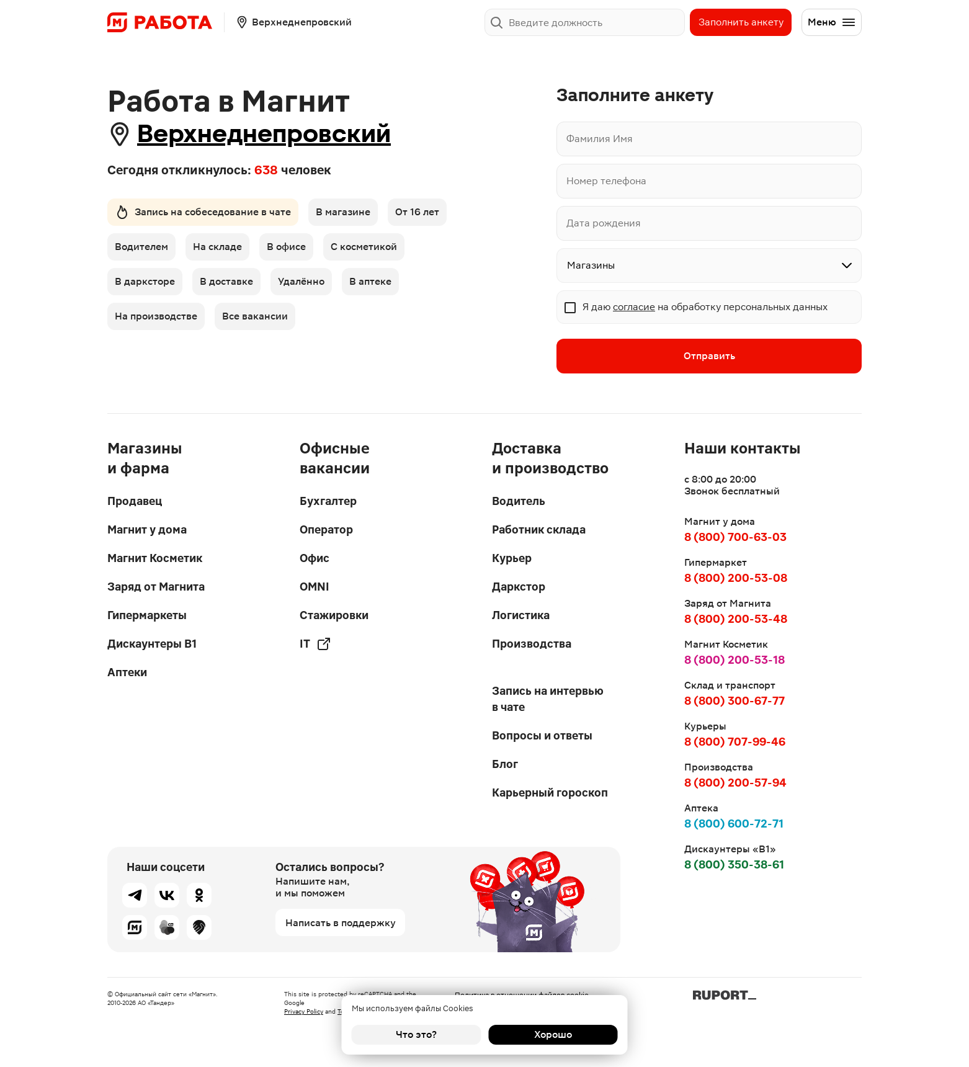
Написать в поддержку (340, 923)
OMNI (314, 586)
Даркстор (518, 586)
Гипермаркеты (147, 615)
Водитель (518, 500)
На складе (217, 246)
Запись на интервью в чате (548, 698)
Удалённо (301, 281)
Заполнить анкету (741, 22)
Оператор (326, 529)
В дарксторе (145, 281)
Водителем (141, 246)
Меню (832, 22)
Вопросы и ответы (542, 735)
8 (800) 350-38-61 (734, 864)
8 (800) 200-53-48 (735, 618)
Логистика (521, 615)
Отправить (709, 356)
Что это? (416, 1034)
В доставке (226, 281)
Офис (314, 558)
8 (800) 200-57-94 (735, 782)
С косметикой (364, 246)
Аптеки (127, 672)
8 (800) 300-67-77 (734, 700)
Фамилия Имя (599, 139)
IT (315, 643)
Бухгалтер (328, 500)
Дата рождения (603, 223)
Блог (505, 763)
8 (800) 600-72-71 (734, 823)
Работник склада (539, 529)
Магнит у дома (147, 529)
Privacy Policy (303, 1011)
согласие (634, 307)
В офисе (286, 246)
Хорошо (553, 1034)
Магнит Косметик (154, 558)
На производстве (156, 316)
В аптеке (370, 281)
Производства (531, 643)
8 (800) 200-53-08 (735, 577)
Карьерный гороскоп (550, 792)
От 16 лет (417, 212)
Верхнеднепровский (264, 133)
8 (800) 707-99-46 (734, 741)
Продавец (134, 500)
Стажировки (334, 615)
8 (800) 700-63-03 (735, 536)
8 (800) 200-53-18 (734, 659)
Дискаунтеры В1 (152, 643)
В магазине (343, 212)
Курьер (512, 558)
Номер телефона (606, 181)
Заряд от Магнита (156, 586)
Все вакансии (255, 316)
